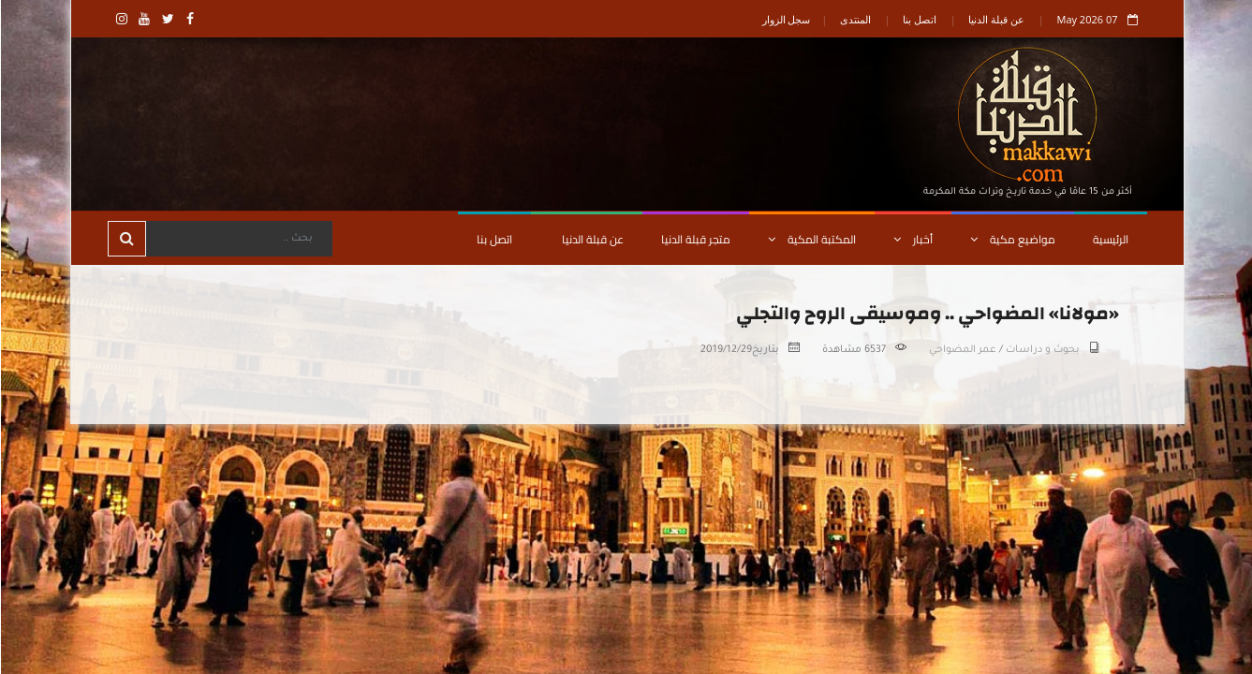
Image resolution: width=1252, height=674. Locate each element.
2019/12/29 (725, 350)
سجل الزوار (785, 19)
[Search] (237, 238)
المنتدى (854, 19)
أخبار (912, 239)
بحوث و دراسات (1042, 350)
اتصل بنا (918, 19)
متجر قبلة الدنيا (694, 239)
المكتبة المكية (811, 239)
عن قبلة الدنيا (995, 19)
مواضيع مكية (1011, 239)
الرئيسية (1109, 239)
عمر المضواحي (961, 350)
